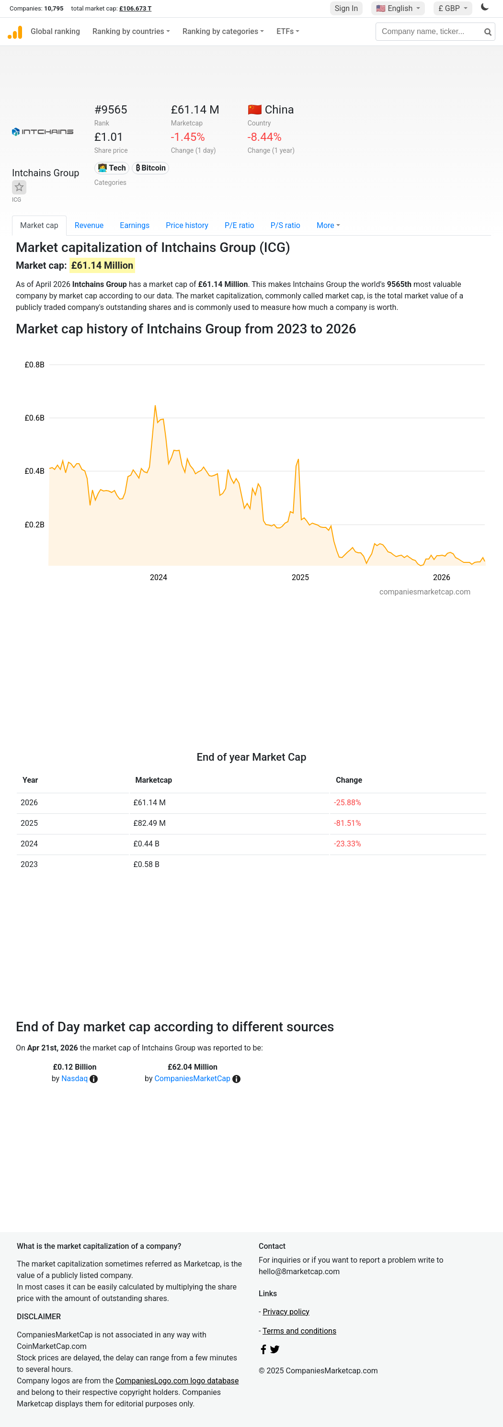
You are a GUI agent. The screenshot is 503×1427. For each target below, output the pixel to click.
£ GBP (449, 8)
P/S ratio (285, 225)
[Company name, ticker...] (435, 32)
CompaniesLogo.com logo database (177, 1380)
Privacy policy (286, 1311)
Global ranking (55, 31)
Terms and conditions (299, 1331)
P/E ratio (239, 225)
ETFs (285, 31)
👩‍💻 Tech (112, 167)
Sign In (346, 8)
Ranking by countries (128, 31)
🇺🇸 (395, 8)
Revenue (89, 225)
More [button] (325, 225)
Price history (187, 225)
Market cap (39, 225)
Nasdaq (74, 1078)
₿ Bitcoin (151, 167)
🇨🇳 (271, 109)
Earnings (134, 225)
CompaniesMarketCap (192, 1078)
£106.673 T (135, 8)
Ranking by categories (220, 31)
